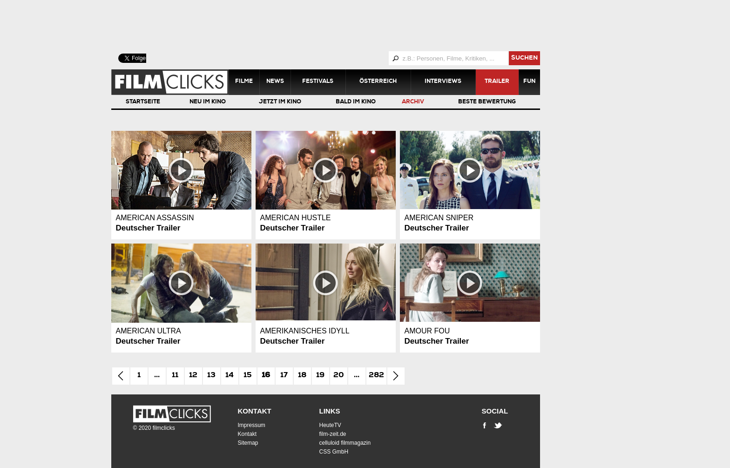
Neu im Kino (207, 102)
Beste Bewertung (487, 102)
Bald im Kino (356, 102)
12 (193, 376)
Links (329, 411)
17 (284, 376)
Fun (529, 82)
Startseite (143, 102)
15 (247, 376)
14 (229, 376)
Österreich (378, 82)
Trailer (497, 82)
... (157, 376)
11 (175, 376)
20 (338, 376)
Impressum (251, 425)
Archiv (413, 102)
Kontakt (254, 411)
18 (302, 376)
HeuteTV (330, 425)
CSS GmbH (334, 451)
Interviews (443, 82)
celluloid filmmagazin (345, 443)
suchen (524, 58)
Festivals (317, 82)
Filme (244, 82)
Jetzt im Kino (280, 102)
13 (211, 376)
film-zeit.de (332, 434)
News (275, 82)
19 (320, 376)
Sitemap (248, 443)
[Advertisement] (337, 26)
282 (376, 376)
